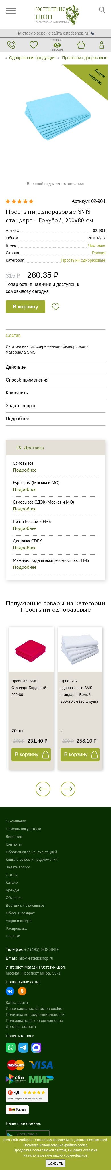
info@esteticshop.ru (35, 958)
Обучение (14, 897)
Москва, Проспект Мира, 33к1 (33, 973)
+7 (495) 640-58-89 (41, 949)
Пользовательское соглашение (34, 1020)
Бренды (12, 890)
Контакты (14, 844)
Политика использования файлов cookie (56, 1145)
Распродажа (16, 928)
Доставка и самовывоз (25, 905)
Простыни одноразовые (84, 57)
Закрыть (55, 1163)
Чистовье (96, 245)
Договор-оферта (21, 1026)
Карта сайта (17, 1002)
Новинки (13, 936)
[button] (43, 789)
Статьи (12, 875)
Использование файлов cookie (34, 1008)
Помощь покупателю (23, 829)
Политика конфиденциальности (35, 1014)
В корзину (25, 307)
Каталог (12, 882)
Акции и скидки (19, 921)
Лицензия (14, 836)
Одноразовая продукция (32, 57)
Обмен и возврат (20, 913)
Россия (98, 253)
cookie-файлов (75, 1155)
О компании (16, 821)
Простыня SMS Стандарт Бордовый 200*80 (28, 688)
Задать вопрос (18, 867)
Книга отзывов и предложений (31, 859)
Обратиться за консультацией (31, 852)
